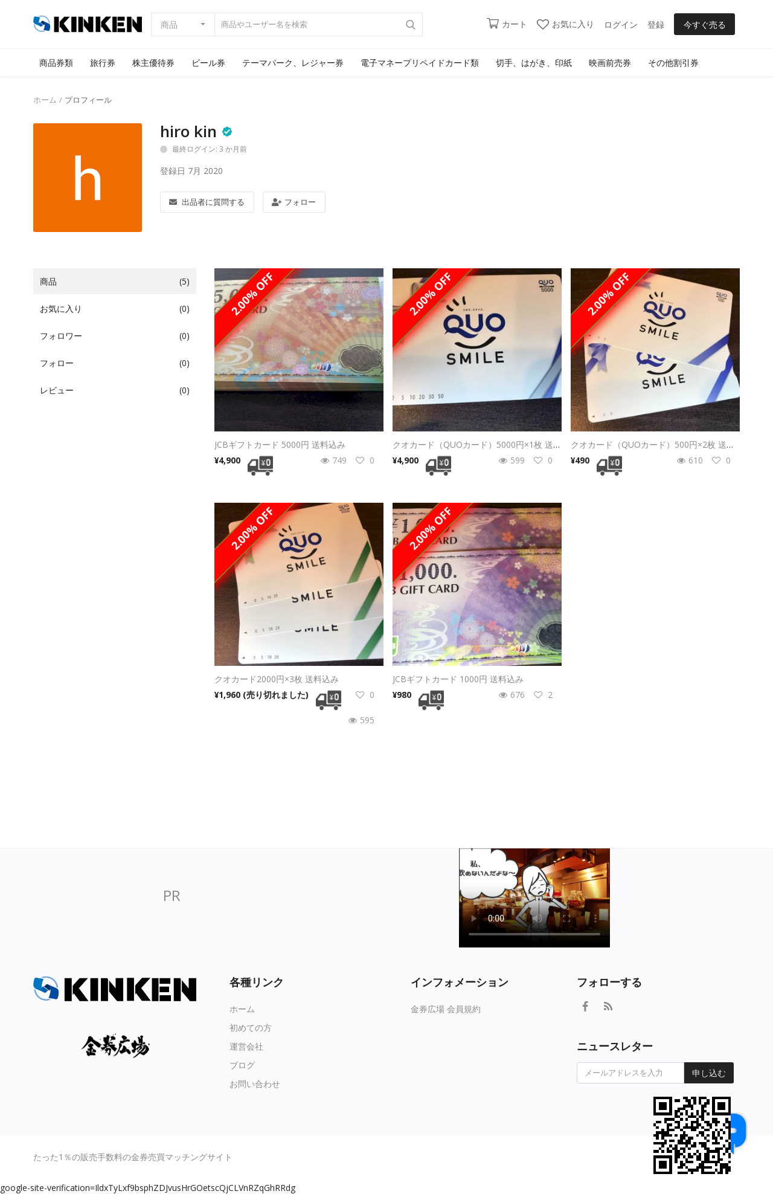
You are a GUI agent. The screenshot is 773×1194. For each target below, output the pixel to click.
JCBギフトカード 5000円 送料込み (279, 444)
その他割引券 (673, 62)
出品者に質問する (207, 201)
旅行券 (102, 62)
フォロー (294, 201)
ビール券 (208, 62)
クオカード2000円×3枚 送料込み (276, 679)
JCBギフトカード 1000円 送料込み (458, 679)
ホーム (45, 99)
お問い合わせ (254, 1083)
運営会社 (246, 1046)
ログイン (621, 24)
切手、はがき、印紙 (534, 62)
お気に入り (565, 24)
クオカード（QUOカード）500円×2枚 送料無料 (661, 444)
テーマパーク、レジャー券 (293, 62)
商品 (169, 24)
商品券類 (56, 62)
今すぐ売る (705, 24)
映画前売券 (610, 62)
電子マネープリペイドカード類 (420, 62)
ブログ (242, 1065)
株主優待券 (153, 62)
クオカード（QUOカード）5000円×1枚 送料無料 (486, 444)
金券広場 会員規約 (446, 1009)
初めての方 (250, 1027)
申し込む (709, 1073)
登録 (655, 24)
